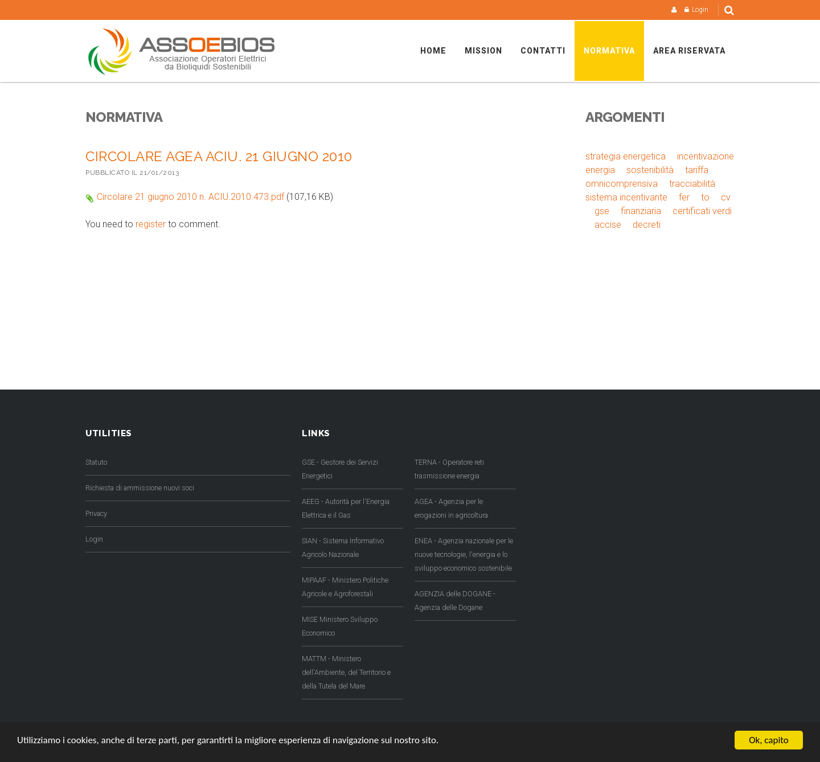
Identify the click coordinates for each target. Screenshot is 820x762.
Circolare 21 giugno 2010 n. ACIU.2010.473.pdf (190, 196)
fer (684, 197)
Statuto (96, 462)
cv (726, 197)
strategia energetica (625, 156)
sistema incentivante (626, 197)
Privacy (96, 513)
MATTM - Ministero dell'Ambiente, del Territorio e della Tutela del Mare (346, 672)
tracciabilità (692, 183)
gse (601, 211)
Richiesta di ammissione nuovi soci (139, 488)
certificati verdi (702, 211)
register (151, 224)
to (705, 197)
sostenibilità (650, 170)
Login (700, 10)
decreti (647, 224)
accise (607, 224)
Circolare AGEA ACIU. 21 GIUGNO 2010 (218, 156)
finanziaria (641, 211)
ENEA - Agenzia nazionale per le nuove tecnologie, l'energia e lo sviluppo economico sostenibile (464, 554)
